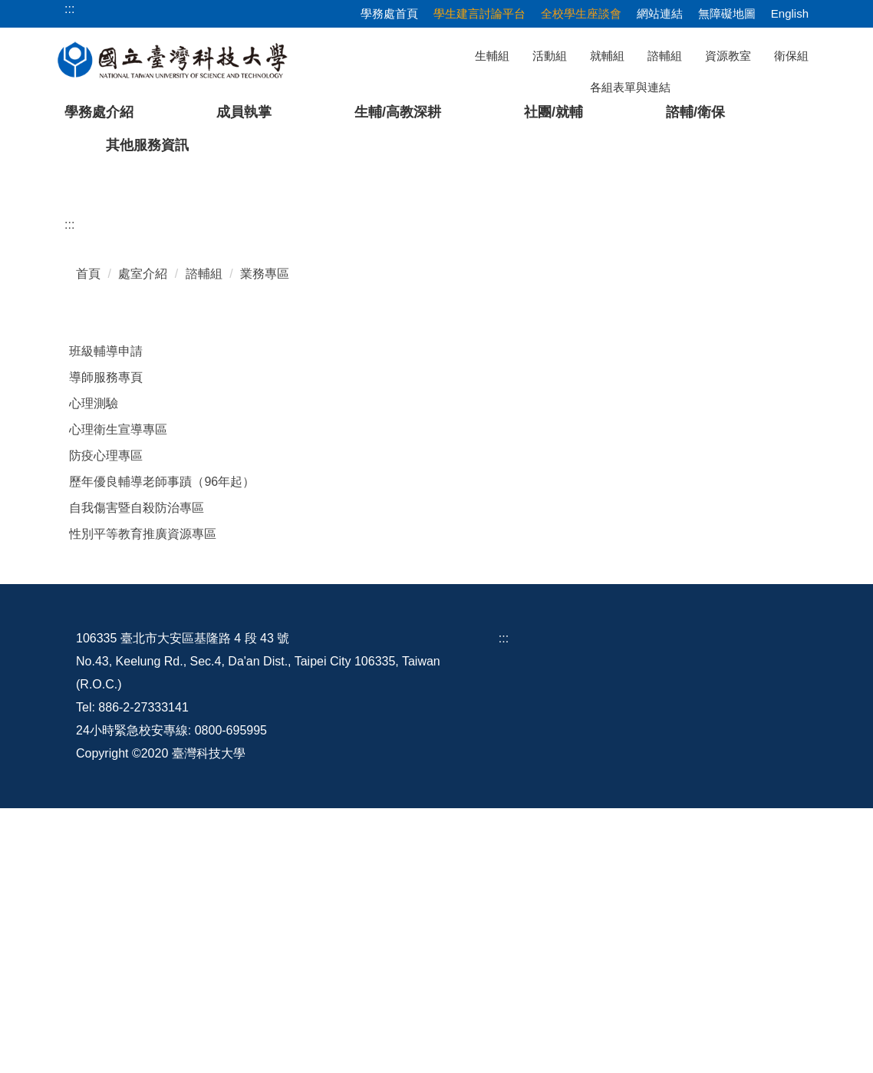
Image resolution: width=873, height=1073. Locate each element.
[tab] (622, 424)
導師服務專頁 (106, 642)
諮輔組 (664, 55)
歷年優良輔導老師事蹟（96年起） (162, 746)
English (790, 13)
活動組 (549, 55)
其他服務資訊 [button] (147, 145)
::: (69, 489)
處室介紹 (142, 538)
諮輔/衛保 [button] (695, 112)
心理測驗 (93, 668)
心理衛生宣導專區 (118, 694)
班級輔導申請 (106, 615)
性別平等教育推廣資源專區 (142, 798)
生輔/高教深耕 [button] (397, 112)
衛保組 (791, 55)
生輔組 (492, 55)
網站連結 (660, 13)
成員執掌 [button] (244, 112)
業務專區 (264, 538)
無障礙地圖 (727, 13)
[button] (36, 302)
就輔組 (607, 55)
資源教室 (728, 55)
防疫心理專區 (106, 720)
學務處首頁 (389, 13)
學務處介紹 (98, 112)
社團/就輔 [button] (553, 112)
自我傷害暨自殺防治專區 (136, 772)
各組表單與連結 (630, 87)
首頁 (88, 538)
